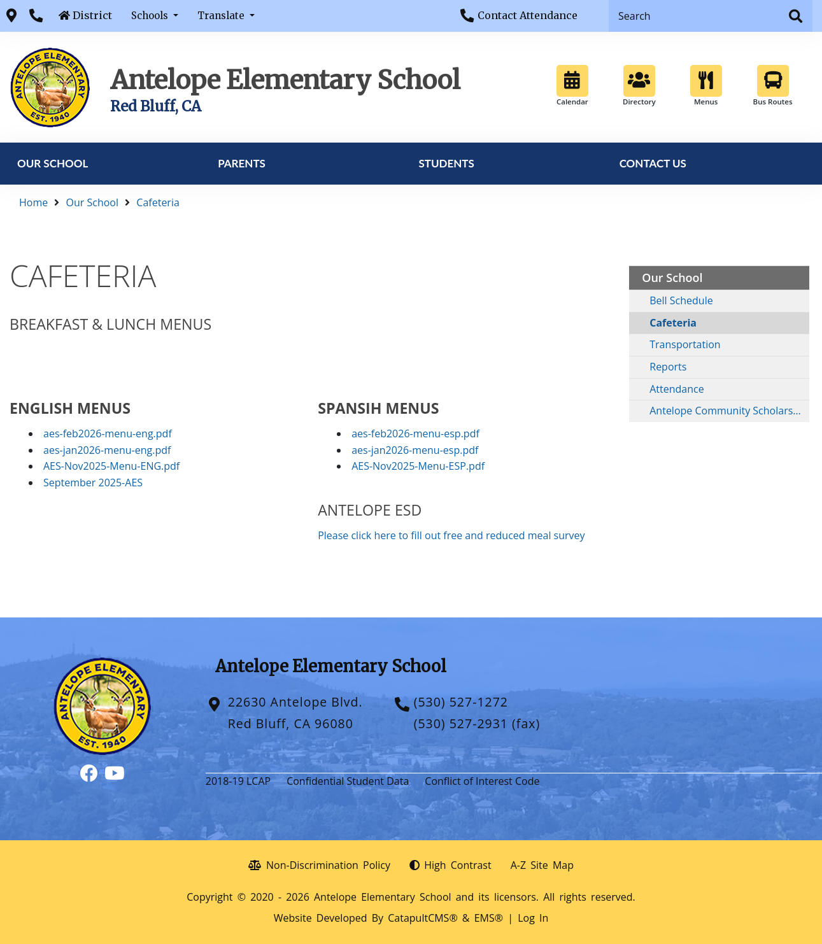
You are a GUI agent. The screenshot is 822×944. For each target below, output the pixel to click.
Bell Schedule (680, 300)
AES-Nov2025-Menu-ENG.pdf (111, 466)
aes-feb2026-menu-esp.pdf (415, 433)
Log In (533, 918)
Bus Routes (773, 85)
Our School (52, 163)
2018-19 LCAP (238, 781)
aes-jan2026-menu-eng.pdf (107, 450)
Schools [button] (151, 16)
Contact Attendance (528, 15)
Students (446, 163)
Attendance (676, 389)
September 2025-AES (93, 483)
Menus (706, 85)
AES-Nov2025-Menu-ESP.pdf (418, 466)
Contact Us (653, 163)
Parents (242, 163)
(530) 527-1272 (461, 701)
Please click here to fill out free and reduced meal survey (451, 535)
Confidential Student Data (348, 781)
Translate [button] (222, 16)
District (92, 15)
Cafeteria (158, 202)
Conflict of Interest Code (482, 781)
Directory (639, 85)
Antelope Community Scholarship (728, 411)
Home (33, 202)
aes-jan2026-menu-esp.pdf (414, 450)
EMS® (488, 918)
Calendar (572, 85)
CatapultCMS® (422, 918)
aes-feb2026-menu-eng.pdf (107, 433)
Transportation (684, 344)
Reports (667, 367)
